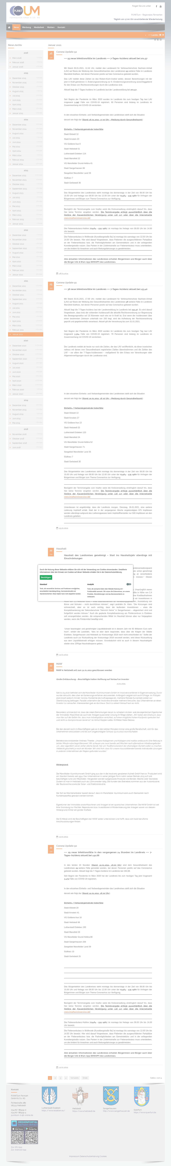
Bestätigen (46, 577)
